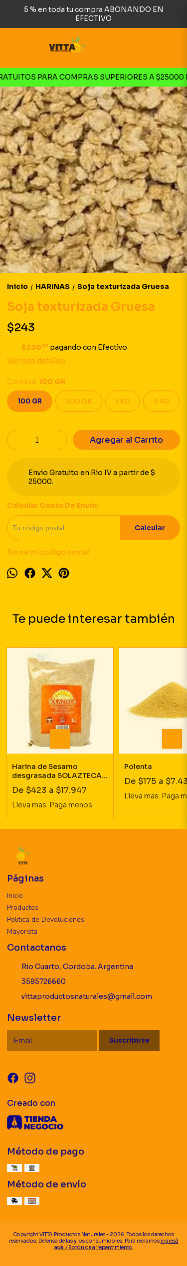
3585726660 (36, 982)
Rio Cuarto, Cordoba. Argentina (70, 967)
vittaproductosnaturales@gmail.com (79, 997)
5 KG (161, 401)
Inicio (15, 895)
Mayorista (22, 931)
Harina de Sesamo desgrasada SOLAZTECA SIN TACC (57, 771)
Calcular (150, 528)
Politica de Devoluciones (45, 919)
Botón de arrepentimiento (100, 1247)
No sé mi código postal (48, 552)
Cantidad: (36, 382)
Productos (22, 907)
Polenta (138, 766)
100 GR (29, 401)
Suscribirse (129, 1040)
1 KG (123, 401)
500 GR (79, 401)
